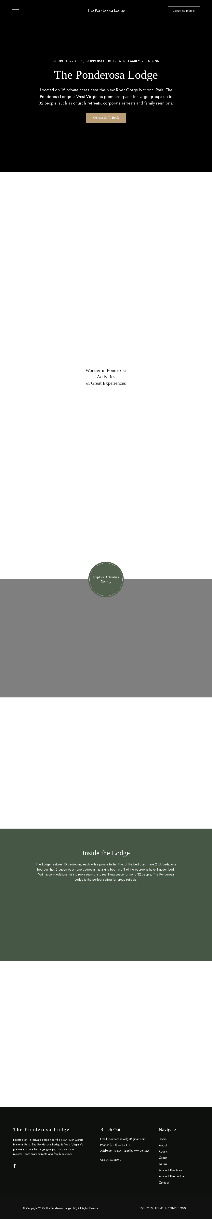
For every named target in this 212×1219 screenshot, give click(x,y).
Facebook (14, 1166)
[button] (184, 11)
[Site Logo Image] (106, 11)
